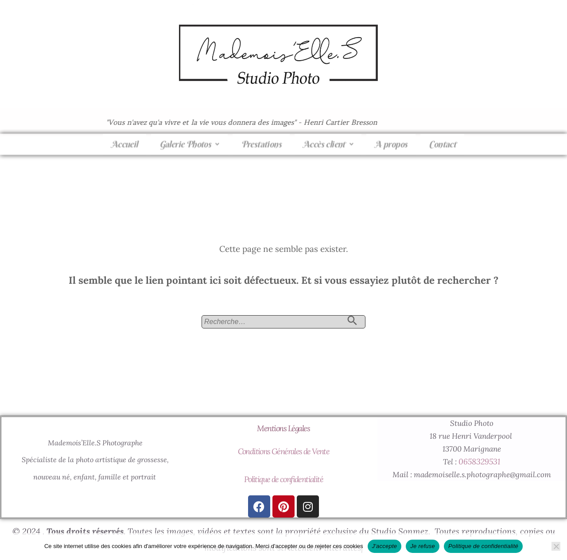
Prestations (261, 139)
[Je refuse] (555, 546)
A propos (391, 139)
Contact (442, 139)
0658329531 (479, 461)
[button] (189, 140)
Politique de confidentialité (283, 479)
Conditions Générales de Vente (284, 451)
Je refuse (422, 546)
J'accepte (384, 546)
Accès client (328, 139)
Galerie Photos (189, 139)
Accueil (124, 139)
